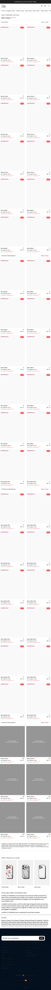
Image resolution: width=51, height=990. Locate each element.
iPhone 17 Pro (10, 920)
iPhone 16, (45, 920)
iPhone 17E (33, 920)
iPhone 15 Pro (36, 922)
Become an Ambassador (32, 954)
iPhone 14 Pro (20, 924)
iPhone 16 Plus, (13, 922)
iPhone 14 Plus (28, 924)
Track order (4, 950)
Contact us (4, 952)
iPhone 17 (3, 920)
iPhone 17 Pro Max (19, 920)
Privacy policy (5, 966)
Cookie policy (5, 968)
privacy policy (36, 942)
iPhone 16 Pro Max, (22, 922)
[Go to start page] (3, 6)
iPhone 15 (29, 922)
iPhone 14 (14, 924)
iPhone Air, (27, 920)
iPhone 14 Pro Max (37, 924)
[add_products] (23, 58)
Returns (3, 956)
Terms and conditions (7, 964)
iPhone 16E (39, 920)
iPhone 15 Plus (44, 922)
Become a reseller (30, 956)
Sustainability (29, 952)
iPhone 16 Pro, (5, 922)
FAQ (2, 954)
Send (41, 938)
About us (28, 950)
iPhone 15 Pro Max (6, 924)
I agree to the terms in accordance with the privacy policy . (22, 942)
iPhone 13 (45, 924)
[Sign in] (41, 6)
